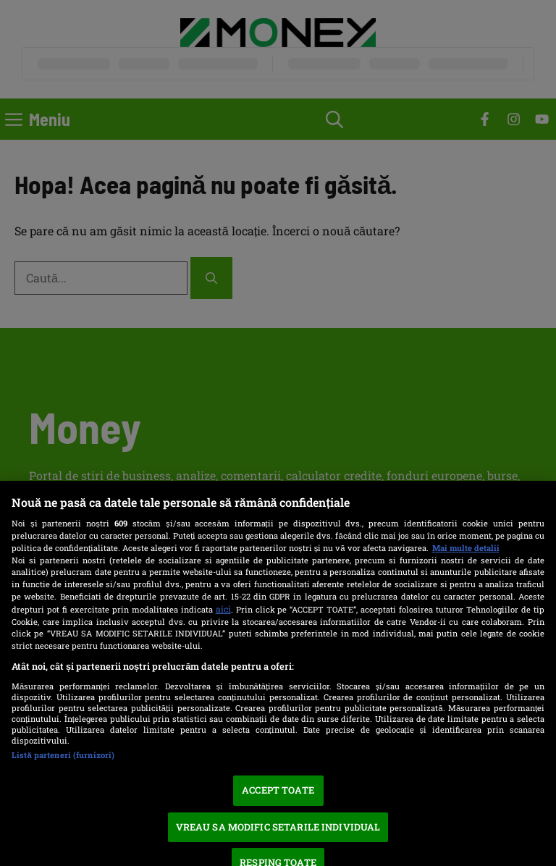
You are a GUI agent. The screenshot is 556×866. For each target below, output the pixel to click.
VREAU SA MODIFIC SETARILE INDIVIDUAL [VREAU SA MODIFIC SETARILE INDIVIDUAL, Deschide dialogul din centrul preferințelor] (278, 826)
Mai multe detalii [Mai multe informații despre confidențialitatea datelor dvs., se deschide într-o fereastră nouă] (466, 547)
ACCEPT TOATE (278, 789)
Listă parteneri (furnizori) (63, 754)
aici (223, 609)
